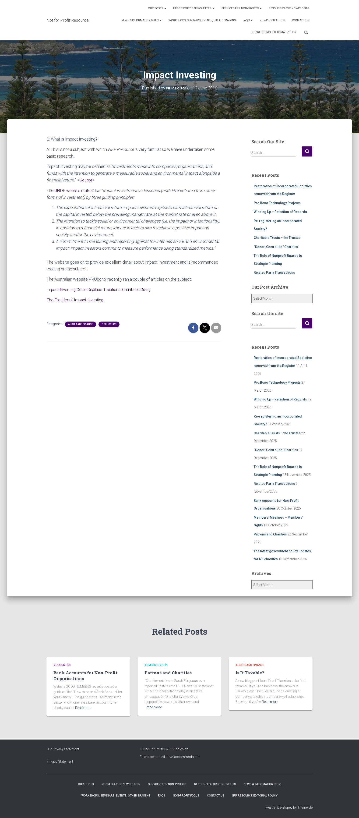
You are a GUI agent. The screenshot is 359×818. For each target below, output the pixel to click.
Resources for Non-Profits (289, 8)
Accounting (62, 665)
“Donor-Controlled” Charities (276, 247)
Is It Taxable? (250, 673)
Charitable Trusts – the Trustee (277, 238)
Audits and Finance (80, 324)
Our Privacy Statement (62, 749)
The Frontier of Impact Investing (75, 299)
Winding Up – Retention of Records (280, 212)
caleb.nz (182, 749)
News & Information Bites (141, 20)
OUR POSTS (157, 8)
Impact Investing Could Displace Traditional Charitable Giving (101, 289)
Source (86, 179)
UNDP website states (74, 190)
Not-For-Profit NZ (156, 749)
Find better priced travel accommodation (169, 757)
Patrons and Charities (270, 534)
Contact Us (300, 20)
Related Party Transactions (274, 272)
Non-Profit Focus (272, 20)
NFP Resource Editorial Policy (274, 32)
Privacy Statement (59, 761)
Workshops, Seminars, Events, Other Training (202, 20)
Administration (156, 665)
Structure (109, 324)
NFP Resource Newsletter (194, 8)
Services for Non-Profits (242, 8)
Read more (83, 708)
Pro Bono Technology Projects (277, 203)
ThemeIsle (305, 807)
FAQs (248, 20)
